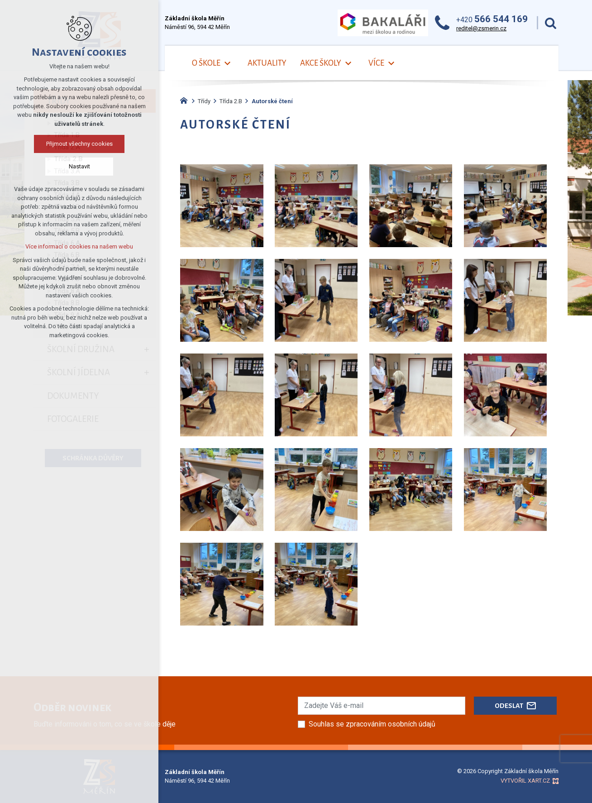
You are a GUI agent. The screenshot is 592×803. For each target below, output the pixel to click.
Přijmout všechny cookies (79, 143)
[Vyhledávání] (550, 23)
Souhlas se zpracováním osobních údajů (372, 724)
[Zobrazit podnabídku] (227, 63)
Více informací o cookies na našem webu (79, 246)
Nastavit (79, 166)
